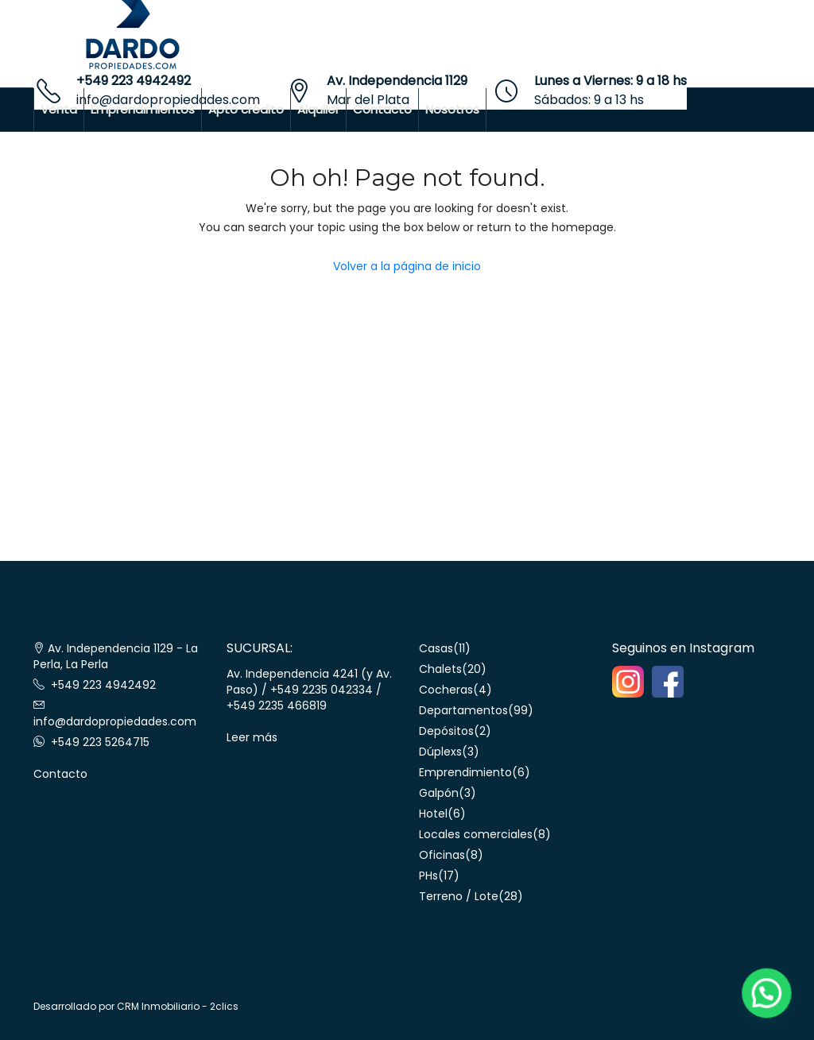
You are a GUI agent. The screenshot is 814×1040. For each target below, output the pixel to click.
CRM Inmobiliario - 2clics (177, 1006)
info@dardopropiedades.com (114, 721)
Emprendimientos (143, 109)
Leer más (252, 737)
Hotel (433, 814)
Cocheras (446, 690)
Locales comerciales (476, 834)
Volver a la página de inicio (407, 266)
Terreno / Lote (458, 896)
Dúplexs (440, 752)
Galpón (439, 793)
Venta (59, 109)
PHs (428, 875)
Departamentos (463, 710)
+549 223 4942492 (133, 81)
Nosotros (452, 109)
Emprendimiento (465, 772)
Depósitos (446, 731)
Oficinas (442, 855)
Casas (436, 648)
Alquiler (318, 109)
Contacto (382, 109)
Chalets (440, 669)
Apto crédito (246, 109)
